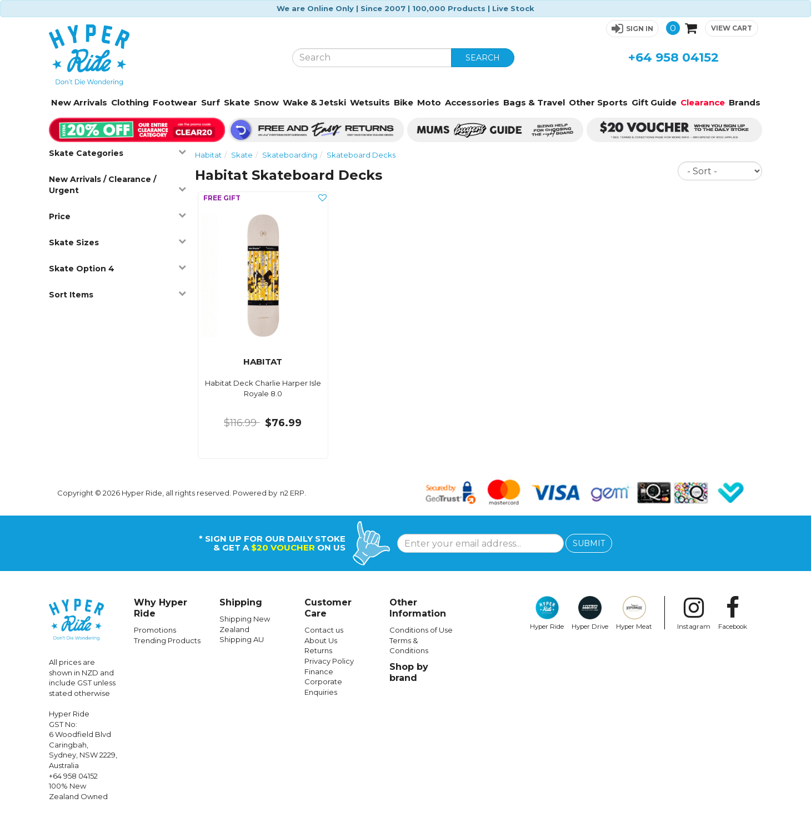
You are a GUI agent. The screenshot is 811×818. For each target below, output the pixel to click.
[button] (632, 28)
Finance (318, 671)
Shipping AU (241, 639)
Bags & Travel (534, 102)
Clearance (702, 102)
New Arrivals (79, 102)
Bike (403, 102)
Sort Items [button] (117, 294)
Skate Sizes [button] (117, 242)
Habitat (208, 154)
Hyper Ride (547, 613)
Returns (318, 650)
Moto (429, 102)
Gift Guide (654, 102)
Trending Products (167, 640)
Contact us (323, 629)
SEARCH (482, 58)
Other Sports (598, 102)
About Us (320, 640)
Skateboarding (289, 154)
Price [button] (117, 216)
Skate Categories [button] (117, 153)
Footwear (175, 102)
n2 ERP (292, 492)
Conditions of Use (421, 629)
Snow (266, 102)
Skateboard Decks (361, 154)
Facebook (732, 613)
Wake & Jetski (314, 102)
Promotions (155, 629)
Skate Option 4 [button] (117, 268)
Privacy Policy (329, 661)
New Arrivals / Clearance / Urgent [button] (117, 184)
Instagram (693, 613)
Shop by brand (408, 672)
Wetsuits (370, 102)
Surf (210, 102)
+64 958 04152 (673, 57)
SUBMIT (589, 543)
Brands (744, 102)
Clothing (130, 102)
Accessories (472, 102)
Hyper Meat (634, 613)
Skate (237, 102)
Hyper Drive (590, 613)
